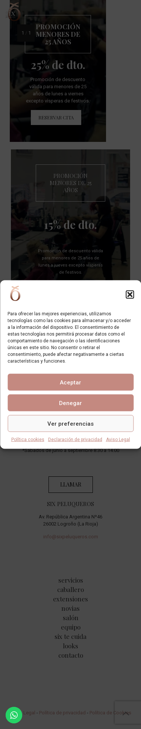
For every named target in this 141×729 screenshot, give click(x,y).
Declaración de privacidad (75, 439)
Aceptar (70, 382)
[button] (129, 294)
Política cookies (27, 439)
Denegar (70, 402)
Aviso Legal (118, 439)
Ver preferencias (70, 423)
